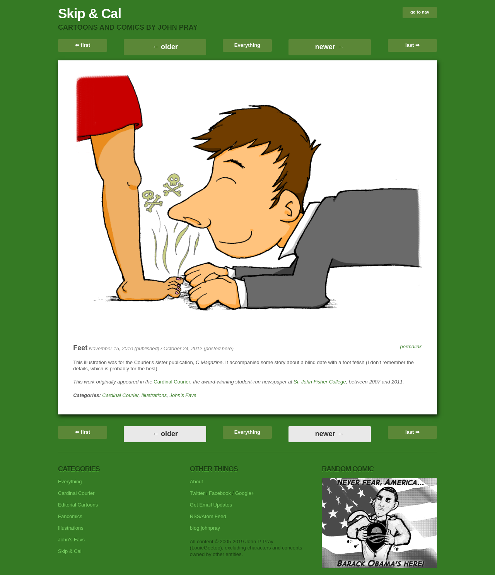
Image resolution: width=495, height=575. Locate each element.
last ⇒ (412, 45)
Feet (80, 348)
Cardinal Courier (172, 382)
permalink (411, 346)
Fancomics (70, 516)
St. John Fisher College (320, 382)
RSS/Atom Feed (208, 516)
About (196, 481)
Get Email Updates (211, 505)
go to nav (419, 12)
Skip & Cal (89, 13)
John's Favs (183, 395)
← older (165, 47)
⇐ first (82, 45)
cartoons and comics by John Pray (128, 27)
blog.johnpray (205, 528)
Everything (247, 45)
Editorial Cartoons (78, 505)
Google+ (244, 493)
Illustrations (154, 395)
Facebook (220, 493)
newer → (329, 47)
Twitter (197, 493)
